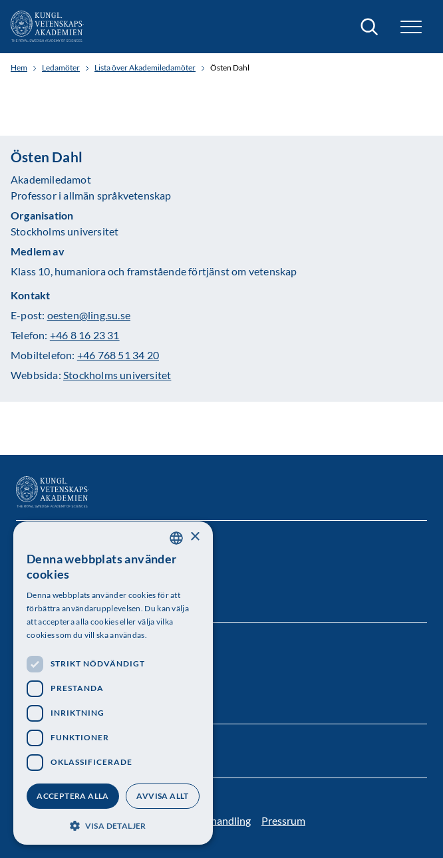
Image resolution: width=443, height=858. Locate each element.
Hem (19, 68)
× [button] (195, 537)
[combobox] (176, 538)
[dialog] (113, 683)
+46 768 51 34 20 (118, 355)
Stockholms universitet (117, 374)
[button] (411, 27)
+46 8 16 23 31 (85, 335)
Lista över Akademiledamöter (145, 68)
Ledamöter (61, 68)
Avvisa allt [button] (162, 796)
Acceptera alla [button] (73, 796)
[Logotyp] (47, 26)
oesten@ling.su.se (88, 315)
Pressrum (283, 820)
